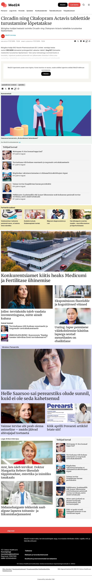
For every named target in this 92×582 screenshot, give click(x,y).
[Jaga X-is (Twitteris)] (78, 41)
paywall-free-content (9, 85)
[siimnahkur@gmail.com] (36, 555)
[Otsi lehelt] (83, 5)
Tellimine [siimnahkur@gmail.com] (28, 551)
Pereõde (22, 11)
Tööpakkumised (69, 11)
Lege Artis (13, 11)
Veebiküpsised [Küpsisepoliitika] (7, 571)
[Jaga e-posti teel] (83, 41)
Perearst (4, 11)
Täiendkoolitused (55, 11)
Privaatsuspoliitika (32, 569)
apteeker (21, 85)
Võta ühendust (7, 569)
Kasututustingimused (19, 569)
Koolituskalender (41, 11)
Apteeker (30, 11)
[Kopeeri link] (86, 41)
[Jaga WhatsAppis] (89, 41)
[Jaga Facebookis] (75, 41)
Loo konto (74, 5)
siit (19, 142)
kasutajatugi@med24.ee (10, 554)
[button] (87, 217)
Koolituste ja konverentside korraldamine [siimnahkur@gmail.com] (41, 559)
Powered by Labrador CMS (46, 579)
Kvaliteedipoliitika (44, 569)
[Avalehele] (10, 4)
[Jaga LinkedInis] (81, 41)
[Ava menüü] (88, 5)
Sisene (62, 5)
